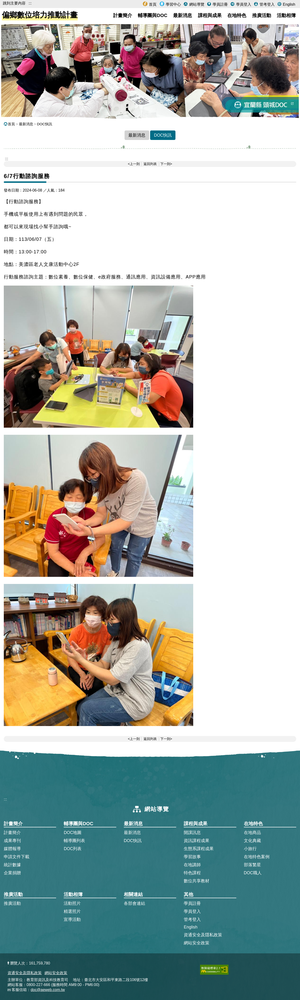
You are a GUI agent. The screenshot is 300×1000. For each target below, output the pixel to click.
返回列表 (150, 164)
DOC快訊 (44, 124)
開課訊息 (192, 832)
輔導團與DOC (152, 15)
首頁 (152, 4)
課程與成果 (210, 15)
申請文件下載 (16, 856)
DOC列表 (72, 848)
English (288, 4)
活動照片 (72, 903)
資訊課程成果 (196, 840)
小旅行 (250, 848)
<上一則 (134, 164)
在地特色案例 (256, 856)
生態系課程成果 (199, 848)
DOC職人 (253, 872)
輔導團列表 (74, 840)
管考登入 (266, 4)
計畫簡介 (122, 15)
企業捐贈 (12, 872)
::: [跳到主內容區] (6, 159)
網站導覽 (196, 4)
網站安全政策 (196, 943)
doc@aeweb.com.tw (48, 990)
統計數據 (12, 864)
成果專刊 (12, 840)
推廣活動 (261, 15)
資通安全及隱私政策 (203, 935)
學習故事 (192, 856)
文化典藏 (252, 840)
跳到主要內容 (14, 3)
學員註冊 (219, 4)
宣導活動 (72, 919)
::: (29, 3)
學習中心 (173, 4)
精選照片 (72, 911)
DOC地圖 (72, 832)
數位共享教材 (196, 881)
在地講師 (192, 864)
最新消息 (182, 15)
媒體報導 (12, 848)
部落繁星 (252, 864)
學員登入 (243, 4)
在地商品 (252, 832)
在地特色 (236, 15)
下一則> (166, 164)
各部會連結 (134, 903)
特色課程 (192, 872)
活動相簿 (286, 15)
